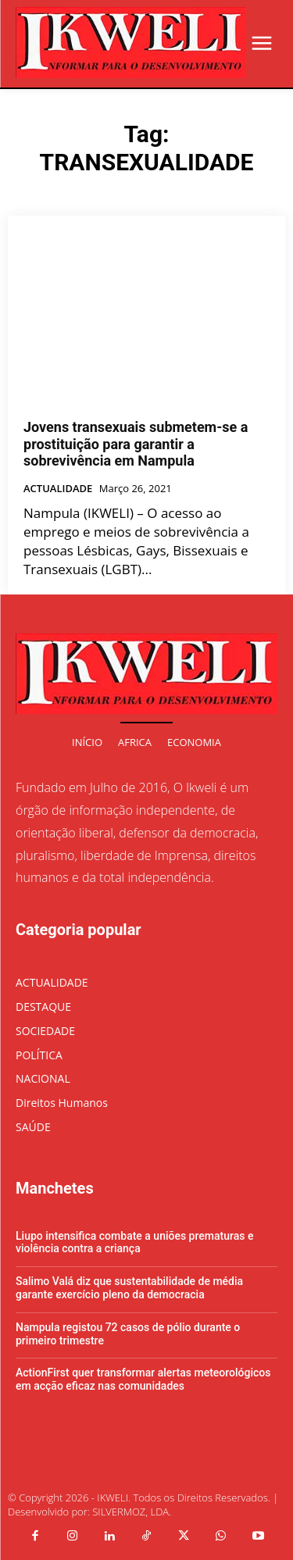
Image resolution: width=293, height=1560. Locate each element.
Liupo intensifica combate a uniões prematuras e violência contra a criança (134, 1242)
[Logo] (131, 42)
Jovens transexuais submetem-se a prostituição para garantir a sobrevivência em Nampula (135, 444)
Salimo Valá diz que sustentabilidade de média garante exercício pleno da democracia (129, 1288)
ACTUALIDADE (57, 489)
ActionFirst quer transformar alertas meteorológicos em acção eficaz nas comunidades (143, 1379)
